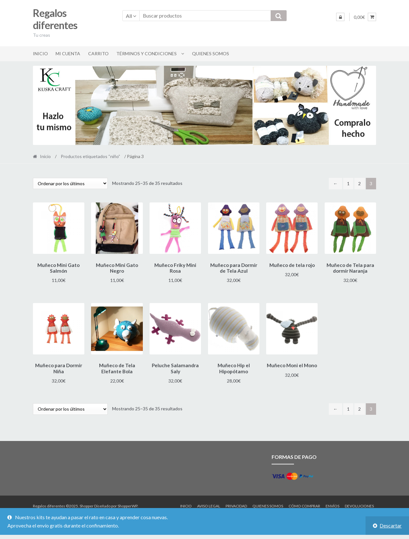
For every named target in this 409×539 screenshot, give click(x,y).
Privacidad (236, 504)
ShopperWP (127, 504)
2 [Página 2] (359, 183)
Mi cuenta (68, 53)
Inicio (40, 53)
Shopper (87, 504)
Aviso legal (208, 504)
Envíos (332, 504)
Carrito (98, 53)
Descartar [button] (391, 525)
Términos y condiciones (146, 53)
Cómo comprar (304, 504)
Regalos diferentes (55, 19)
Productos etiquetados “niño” (90, 156)
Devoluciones (359, 504)
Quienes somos (210, 53)
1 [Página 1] (348, 183)
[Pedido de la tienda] (70, 183)
